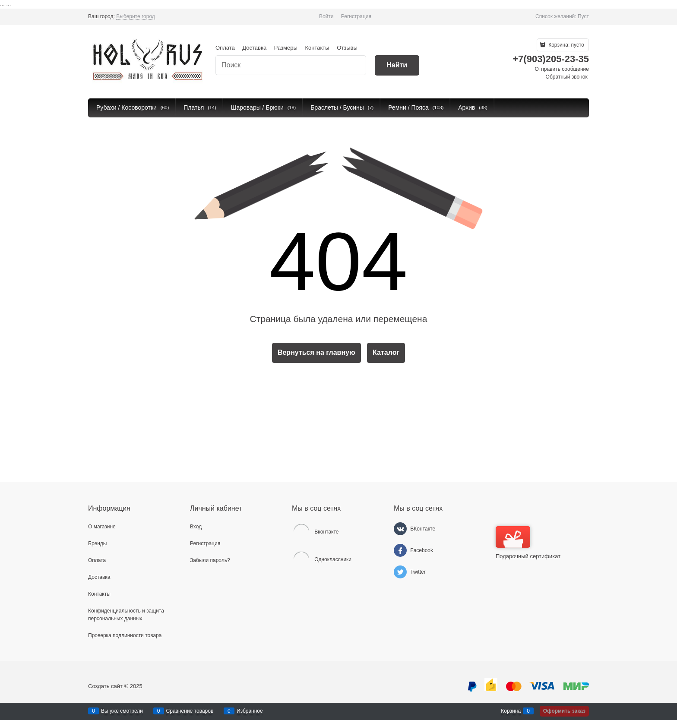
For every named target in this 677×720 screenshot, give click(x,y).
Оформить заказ (564, 711)
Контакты (317, 47)
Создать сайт (105, 686)
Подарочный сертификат (528, 542)
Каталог (386, 352)
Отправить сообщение (562, 69)
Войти (326, 16)
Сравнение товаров (190, 710)
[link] (135, 16)
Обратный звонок (567, 77)
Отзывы (347, 47)
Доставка (254, 47)
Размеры (285, 47)
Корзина (511, 710)
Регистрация (356, 16)
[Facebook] (400, 550)
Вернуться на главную (316, 352)
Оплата (225, 47)
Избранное (250, 710)
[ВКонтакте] (400, 528)
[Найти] (397, 65)
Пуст (583, 16)
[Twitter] (400, 571)
